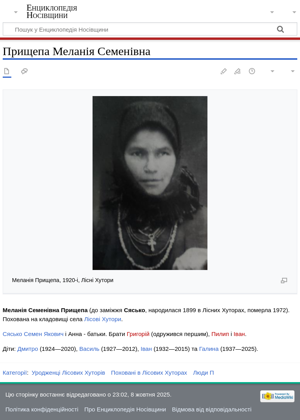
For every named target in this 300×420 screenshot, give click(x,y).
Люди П (203, 372)
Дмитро (27, 348)
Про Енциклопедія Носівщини (125, 409)
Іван (239, 334)
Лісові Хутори (102, 319)
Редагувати (224, 71)
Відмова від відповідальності (212, 409)
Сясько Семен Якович (33, 334)
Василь (89, 348)
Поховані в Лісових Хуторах (149, 372)
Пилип (220, 334)
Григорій (138, 334)
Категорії (15, 372)
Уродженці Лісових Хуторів (68, 372)
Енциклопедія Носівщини (52, 11)
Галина (209, 348)
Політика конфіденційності (42, 409)
